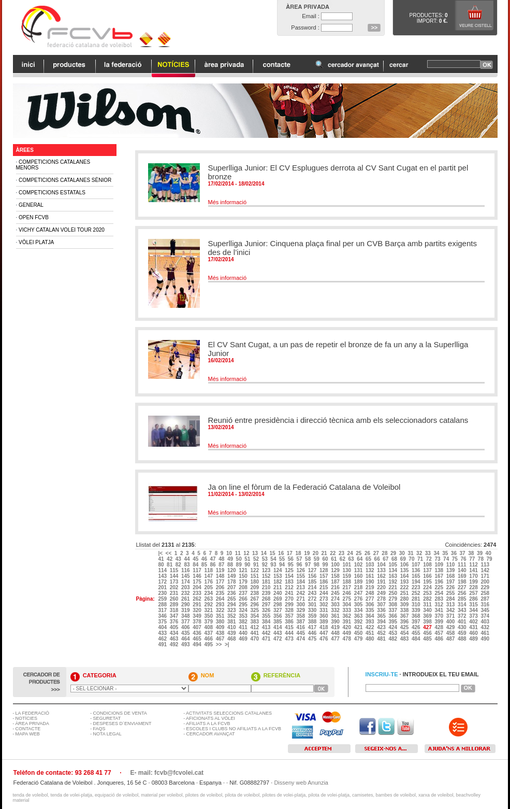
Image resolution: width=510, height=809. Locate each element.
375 (163, 622)
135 (405, 570)
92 (265, 564)
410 (232, 627)
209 (255, 587)
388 (313, 622)
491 (163, 644)
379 (209, 622)
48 (222, 559)
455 (416, 633)
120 (232, 570)
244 (324, 593)
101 (347, 564)
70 (412, 559)
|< (161, 553)
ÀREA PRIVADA (32, 723)
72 (429, 559)
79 (490, 559)
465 (197, 639)
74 (446, 559)
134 (393, 570)
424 (393, 627)
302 (324, 604)
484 (416, 639)
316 (485, 604)
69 (403, 559)
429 (451, 627)
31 (411, 553)
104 (382, 564)
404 (163, 627)
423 (382, 627)
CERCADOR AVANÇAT (210, 733)
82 (179, 564)
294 (232, 604)
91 (256, 564)
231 (175, 593)
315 (474, 604)
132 (370, 570)
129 (336, 570)
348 (186, 616)
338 (405, 610)
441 (255, 633)
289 (175, 604)
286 (474, 599)
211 (278, 587)
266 (244, 599)
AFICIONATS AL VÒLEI (210, 718)
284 (451, 599)
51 (248, 559)
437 (209, 633)
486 (439, 639)
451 (370, 633)
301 (313, 604)
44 (187, 559)
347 (175, 616)
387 (301, 622)
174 (186, 582)
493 (186, 644)
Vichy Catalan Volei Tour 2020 (62, 230)
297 (267, 604)
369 (428, 616)
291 (197, 604)
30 (402, 553)
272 (313, 599)
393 (370, 622)
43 (179, 559)
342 (451, 610)
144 (175, 576)
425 (405, 627)
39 (480, 553)
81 (170, 564)
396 (405, 622)
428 (439, 627)
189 (359, 582)
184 (301, 582)
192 (393, 582)
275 (347, 599)
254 (439, 593)
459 (463, 633)
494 (197, 644)
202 (175, 587)
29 (394, 553)
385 (278, 622)
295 (244, 604)
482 (393, 639)
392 (359, 622)
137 (428, 570)
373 (474, 616)
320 (197, 610)
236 (232, 593)
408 (209, 627)
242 (301, 593)
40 (489, 553)
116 (186, 570)
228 (474, 587)
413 (267, 627)
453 (393, 633)
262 (197, 599)
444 (290, 633)
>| (227, 644)
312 (439, 604)
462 (163, 639)
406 (186, 627)
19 (307, 553)
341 (439, 610)
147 (209, 576)
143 (163, 576)
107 (416, 564)
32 (420, 553)
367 (405, 616)
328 (290, 610)
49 (231, 559)
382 (244, 622)
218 (359, 587)
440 (244, 633)
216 (336, 587)
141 (474, 570)
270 (290, 599)
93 (274, 564)
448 (336, 633)
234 (209, 593)
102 (359, 564)
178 (232, 582)
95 (291, 564)
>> (219, 644)
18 (298, 553)
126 (301, 570)
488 (463, 639)
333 (347, 610)
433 (163, 633)
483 (405, 639)
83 (187, 564)
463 (175, 639)
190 (370, 582)
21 (325, 553)
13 (255, 553)
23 (342, 553)
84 (196, 564)
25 (359, 553)
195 (428, 582)
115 (175, 570)
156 (313, 576)
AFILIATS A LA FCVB (208, 723)
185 (313, 582)
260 (175, 599)
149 (232, 576)
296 (255, 604)
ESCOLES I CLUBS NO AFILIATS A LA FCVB (233, 728)
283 (439, 599)
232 (186, 593)
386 (290, 622)
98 (317, 564)
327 (278, 610)
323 (232, 610)
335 (370, 610)
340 (428, 610)
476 (324, 639)
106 (405, 564)
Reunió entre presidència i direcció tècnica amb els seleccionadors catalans (338, 420)
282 (428, 599)
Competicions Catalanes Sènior (65, 180)
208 (244, 587)
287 (485, 599)
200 (485, 582)
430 (463, 627)
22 (333, 553)
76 (464, 559)
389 (324, 622)
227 (463, 587)
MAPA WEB (28, 733)
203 (186, 587)
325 (255, 610)
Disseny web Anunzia (301, 782)
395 (393, 622)
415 (290, 627)
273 (324, 599)
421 (359, 627)
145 (186, 576)
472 (278, 639)
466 (209, 639)
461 (485, 633)
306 (370, 604)
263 (209, 599)
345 (485, 610)
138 (439, 570)
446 (313, 633)
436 (197, 633)
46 (205, 559)
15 (272, 553)
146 (197, 576)
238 (255, 593)
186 (324, 582)
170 (474, 576)
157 (324, 576)
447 (324, 633)
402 (474, 622)
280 (405, 599)
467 (221, 639)
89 (239, 564)
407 (197, 627)
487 (451, 639)
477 (336, 639)
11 (238, 553)
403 (485, 622)
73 (438, 559)
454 (405, 633)
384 (267, 622)
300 (301, 604)
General (31, 205)
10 (230, 553)
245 (336, 593)
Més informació (227, 202)
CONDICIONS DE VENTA (120, 713)
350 (209, 616)
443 (278, 633)
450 (359, 633)
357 (290, 616)
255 (451, 593)
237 (244, 593)
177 (221, 582)
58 (308, 559)
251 (405, 593)
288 (163, 604)
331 (324, 610)
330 (313, 610)
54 (274, 559)
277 (370, 599)
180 (255, 582)
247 (359, 593)
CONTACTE (28, 728)
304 (347, 604)
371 (451, 616)
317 (163, 610)
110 (451, 564)
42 (170, 559)
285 (463, 599)
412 (255, 627)
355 (267, 616)
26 (368, 553)
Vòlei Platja (36, 242)
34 (437, 553)
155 (301, 576)
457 (439, 633)
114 (163, 570)
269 (278, 599)
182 (278, 582)
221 (393, 587)
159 (347, 576)
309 (405, 604)
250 (393, 593)
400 (451, 622)
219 (370, 587)
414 (278, 627)
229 (485, 587)
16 (281, 553)
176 (209, 582)
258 (485, 593)
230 (163, 593)
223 (416, 587)
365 (382, 616)
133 (382, 570)
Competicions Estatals (52, 192)
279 (393, 599)
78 (481, 559)
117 (197, 570)
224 (428, 587)
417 (313, 627)
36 (454, 553)
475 (313, 639)
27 (377, 553)
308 (393, 604)
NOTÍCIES (27, 718)
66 (378, 559)
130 (347, 570)
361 (336, 616)
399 (439, 622)
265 (232, 599)
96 (299, 564)
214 (313, 587)
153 (278, 576)
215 (324, 587)
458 (451, 633)
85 (205, 564)
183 (290, 582)
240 (278, 593)
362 (347, 616)
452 (382, 633)
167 (439, 576)
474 (301, 639)
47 (213, 559)
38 (471, 553)
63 (352, 559)
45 (196, 559)
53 (265, 559)
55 (282, 559)
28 (385, 553)
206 (221, 587)
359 (313, 616)
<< (169, 553)
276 (359, 599)
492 (175, 644)
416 (301, 627)
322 (221, 610)
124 (278, 570)
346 (163, 616)
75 (455, 559)
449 (347, 633)
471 (267, 639)
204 (197, 587)
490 (485, 639)
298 (278, 604)
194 (416, 582)
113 (485, 564)
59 (317, 559)
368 (416, 616)
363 (359, 616)
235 (221, 593)
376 (175, 622)
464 (186, 639)
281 (416, 599)
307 (382, 604)
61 (334, 559)
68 (395, 559)
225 (439, 587)
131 (359, 570)
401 (463, 622)
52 (256, 559)
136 (416, 570)
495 (209, 644)
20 (316, 553)
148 (221, 576)
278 (382, 599)
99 (325, 564)
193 (405, 582)
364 (370, 616)
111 (463, 564)
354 (255, 616)
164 (405, 576)
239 (267, 593)
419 (336, 627)
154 (290, 576)
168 (451, 576)
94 (282, 564)
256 (463, 593)
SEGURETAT (107, 718)
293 (221, 604)
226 (451, 587)
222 (405, 587)
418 (324, 627)
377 (186, 622)
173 (175, 582)
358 (301, 616)
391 (347, 622)
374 (485, 616)
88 (231, 564)
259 (163, 599)
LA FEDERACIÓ (33, 713)
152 (267, 576)
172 (163, 582)
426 (416, 627)
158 (336, 576)
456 (428, 633)
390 (336, 622)
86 (213, 564)
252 (416, 593)
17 (290, 553)
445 (301, 633)
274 (336, 599)
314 (463, 604)
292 (209, 604)
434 (175, 633)
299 (290, 604)
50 (239, 559)
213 (301, 587)
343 (463, 610)
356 (278, 616)
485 (428, 639)
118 (209, 570)
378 (197, 622)
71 (421, 559)
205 (209, 587)
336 (382, 610)
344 (474, 610)
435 (186, 633)
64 (360, 559)
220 (382, 587)
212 (290, 587)
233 (197, 593)
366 (393, 616)
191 (382, 582)
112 (474, 564)
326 (267, 610)
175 (197, 582)
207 (232, 587)
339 (416, 610)
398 (428, 622)
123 (267, 570)
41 (161, 559)
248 (370, 593)
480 (370, 639)
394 (382, 622)
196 (439, 582)
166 (428, 576)
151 (255, 576)
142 (485, 570)
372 (463, 616)
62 (343, 559)
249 (382, 593)
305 (359, 604)
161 (370, 576)
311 (428, 604)
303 (336, 604)
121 (244, 570)
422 (370, 627)
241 (290, 593)
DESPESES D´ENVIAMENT (122, 723)
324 (244, 610)
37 (463, 553)
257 (474, 593)
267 (255, 599)
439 (232, 633)
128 (324, 570)
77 (472, 559)
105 (393, 564)
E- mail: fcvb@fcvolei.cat (166, 772)
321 (209, 610)
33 (428, 553)
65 (369, 559)
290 (186, 604)
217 (347, 587)
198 (463, 582)
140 (463, 570)
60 (325, 559)
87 (222, 564)
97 (308, 564)
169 (463, 576)
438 (221, 633)
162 (382, 576)
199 (474, 582)
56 (291, 559)
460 (474, 633)
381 (232, 622)
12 (247, 553)
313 (451, 604)
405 (175, 627)
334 (359, 610)
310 (416, 604)
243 (313, 593)
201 (163, 587)
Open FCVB (34, 217)
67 (386, 559)
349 (197, 616)
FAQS (99, 728)
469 (244, 639)
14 (264, 553)
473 (290, 639)
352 (232, 616)
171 (485, 576)
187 (336, 582)
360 (324, 616)
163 (393, 576)
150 (244, 576)
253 (428, 593)
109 (439, 564)
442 (267, 633)
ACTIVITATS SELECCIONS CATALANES (229, 713)
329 (301, 610)
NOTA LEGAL (107, 733)
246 (347, 593)
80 (161, 564)
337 (393, 610)
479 (359, 639)
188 (347, 582)
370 (439, 616)
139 (451, 570)
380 (221, 622)
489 (474, 639)
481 (382, 639)
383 (255, 622)
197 (451, 582)
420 (347, 627)
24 (351, 553)
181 (267, 582)
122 (255, 570)
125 (290, 570)
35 (445, 553)
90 (248, 564)
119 (221, 570)
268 (267, 599)
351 (221, 616)
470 (255, 639)
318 (175, 610)
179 (244, 582)
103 (370, 564)
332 (336, 610)
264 (221, 599)
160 (359, 576)
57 (299, 559)
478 (347, 639)
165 (416, 576)
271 (301, 599)
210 (267, 587)
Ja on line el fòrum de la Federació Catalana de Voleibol (304, 486)
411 (244, 627)
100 (336, 564)
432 (485, 627)
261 (186, 599)
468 (232, 639)
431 (474, 627)
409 (221, 627)
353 (244, 616)
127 (313, 570)
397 (416, 622)
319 (186, 610)
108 (428, 564)
